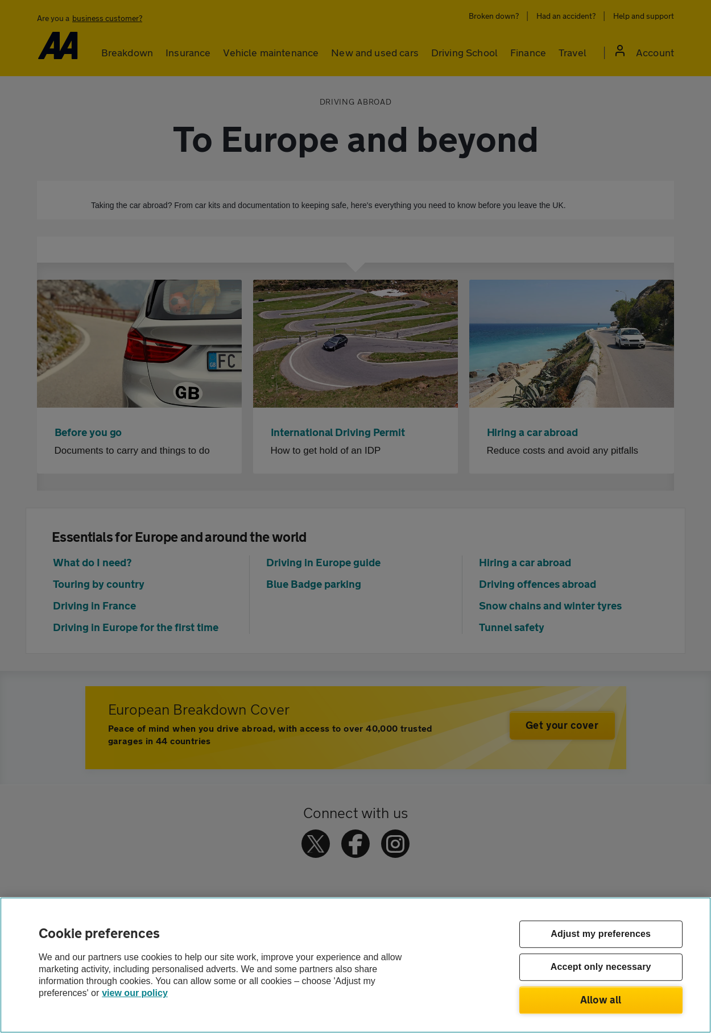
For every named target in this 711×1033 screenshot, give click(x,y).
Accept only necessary (601, 967)
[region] (355, 965)
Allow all (601, 999)
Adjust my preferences (601, 934)
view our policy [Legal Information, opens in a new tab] (135, 993)
